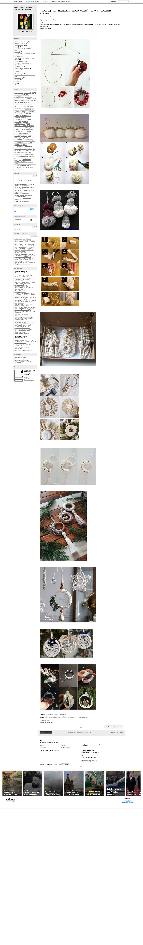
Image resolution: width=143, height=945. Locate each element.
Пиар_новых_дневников (21, 314)
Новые (121, 732)
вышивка (16, 71)
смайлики (56, 750)
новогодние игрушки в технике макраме (22, 116)
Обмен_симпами (28, 318)
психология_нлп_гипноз (21, 341)
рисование (19, 156)
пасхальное (18, 141)
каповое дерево (25, 108)
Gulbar (29, 240)
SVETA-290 (22, 244)
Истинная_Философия (20, 278)
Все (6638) (34, 236)
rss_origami (17, 362)
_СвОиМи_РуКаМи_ (20, 282)
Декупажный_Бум (30, 307)
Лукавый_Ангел (18, 257)
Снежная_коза (24, 262)
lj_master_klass (18, 360)
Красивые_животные (20, 289)
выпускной (19, 95)
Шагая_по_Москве (31, 282)
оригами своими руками (21, 139)
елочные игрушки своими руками (25, 101)
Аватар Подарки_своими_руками (24, 21)
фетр (21, 167)
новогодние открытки (19, 127)
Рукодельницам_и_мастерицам (23, 350)
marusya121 (31, 247)
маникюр (22, 112)
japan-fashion (18, 325)
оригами (16, 64)
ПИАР (25, 281)
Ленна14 (33, 255)
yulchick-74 (31, 248)
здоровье (18, 106)
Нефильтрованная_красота (28, 300)
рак (21, 154)
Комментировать (46, 732)
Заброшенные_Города (20, 285)
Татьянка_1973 (32, 262)
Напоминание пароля (65, 747)
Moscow (16, 326)
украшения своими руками (22, 161)
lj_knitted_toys (18, 361)
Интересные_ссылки (20, 317)
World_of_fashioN (24, 326)
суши (15, 160)
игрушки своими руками (21, 48)
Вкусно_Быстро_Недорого (21, 333)
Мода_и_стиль (31, 278)
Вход (37, 1)
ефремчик (25, 264)
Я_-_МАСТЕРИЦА (22, 328)
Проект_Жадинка (28, 329)
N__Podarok (31, 241)
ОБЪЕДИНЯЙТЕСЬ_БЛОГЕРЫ (23, 304)
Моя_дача (17, 275)
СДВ (29, 310)
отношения (30, 139)
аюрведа (32, 93)
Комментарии (28, 7)
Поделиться (119, 727)
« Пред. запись (71, 732)
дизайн (16, 98)
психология (17, 154)
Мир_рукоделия (29, 293)
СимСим (16, 262)
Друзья (21, 7)
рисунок (27, 156)
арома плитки (20, 93)
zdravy (16, 279)
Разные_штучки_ (19, 287)
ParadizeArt (17, 340)
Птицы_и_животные (20, 292)
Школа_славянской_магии (21, 347)
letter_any (17, 247)
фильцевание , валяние (21, 63)
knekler (20, 246)
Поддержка (112, 2)
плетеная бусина (19, 149)
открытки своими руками (21, 68)
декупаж (25, 95)
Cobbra (20, 239)
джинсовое (28, 97)
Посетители (27, 378)
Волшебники (30, 308)
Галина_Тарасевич (19, 251)
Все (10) (34, 175)
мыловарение (18, 73)
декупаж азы (19, 97)
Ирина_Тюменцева (19, 254)
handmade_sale (28, 324)
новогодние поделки (22, 136)
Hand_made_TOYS (19, 296)
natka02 (25, 248)
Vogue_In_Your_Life (19, 344)
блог (15, 83)
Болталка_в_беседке (20, 332)
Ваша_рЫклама (18, 281)
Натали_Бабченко (28, 258)
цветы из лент (28, 167)
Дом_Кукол (17, 300)
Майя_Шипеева (18, 258)
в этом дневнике (20, 212)
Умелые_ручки (32, 341)
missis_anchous (18, 248)
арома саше (26, 93)
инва (24, 106)
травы (19, 160)
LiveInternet (17, 2)
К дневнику (80, 732)
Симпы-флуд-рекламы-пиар (22, 330)
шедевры (17, 229)
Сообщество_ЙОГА (19, 312)
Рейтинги (47, 1)
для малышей (18, 66)
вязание (16, 52)
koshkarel (24, 246)
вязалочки (17, 305)
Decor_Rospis (32, 321)
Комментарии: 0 (26, 185)
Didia (24, 239)
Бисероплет (24, 310)
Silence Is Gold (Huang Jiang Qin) (24, 184)
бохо (15, 95)
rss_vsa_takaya (26, 361)
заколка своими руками (23, 104)
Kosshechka (17, 241)
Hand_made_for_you (20, 343)
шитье (16, 47)
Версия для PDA (128, 800)
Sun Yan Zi (17, 199)
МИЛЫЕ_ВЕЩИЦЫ (24, 283)
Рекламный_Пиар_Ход (20, 299)
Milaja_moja (24, 241)
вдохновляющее (19, 45)
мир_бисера (30, 299)
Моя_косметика (18, 294)
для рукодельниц (19, 61)
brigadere (31, 244)
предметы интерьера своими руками (24, 53)
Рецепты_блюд (18, 348)
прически (27, 152)
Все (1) (35, 226)
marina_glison (24, 247)
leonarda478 (31, 246)
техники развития (19, 43)
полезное (17, 56)
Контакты (128, 801)
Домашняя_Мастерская (21, 286)
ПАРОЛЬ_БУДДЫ (25, 275)
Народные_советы (23, 279)
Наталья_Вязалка (19, 259)
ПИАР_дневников (19, 311)
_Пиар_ (16, 283)
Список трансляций (20, 357)
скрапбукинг (32, 158)
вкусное (16, 50)
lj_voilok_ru (26, 360)
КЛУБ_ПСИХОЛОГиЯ (20, 315)
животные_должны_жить (21, 319)
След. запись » (90, 732)
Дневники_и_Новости (30, 297)
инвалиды (30, 106)
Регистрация (31, 1)
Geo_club (17, 322)
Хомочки (27, 296)
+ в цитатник (62, 16)
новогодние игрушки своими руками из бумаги (24, 125)
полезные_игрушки (19, 293)
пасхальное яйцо (29, 141)
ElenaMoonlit (17, 240)
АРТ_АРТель (30, 340)
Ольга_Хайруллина (19, 261)
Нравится (110, 727)
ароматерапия (18, 81)
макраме (16, 70)
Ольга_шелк (29, 261)
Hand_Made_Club (19, 324)
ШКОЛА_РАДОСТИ (19, 307)
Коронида (27, 255)
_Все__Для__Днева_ (20, 290)
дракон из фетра (23, 98)
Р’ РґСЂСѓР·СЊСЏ (26, 31)
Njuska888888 (26, 243)
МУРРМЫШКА (27, 257)
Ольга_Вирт (28, 259)
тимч (29, 264)
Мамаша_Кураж (18, 345)
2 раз (48, 720)
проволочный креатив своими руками (24, 75)
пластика (17, 79)
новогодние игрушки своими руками (23, 121)
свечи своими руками (23, 158)
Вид (114, 2)
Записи (16, 7)
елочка (29, 98)
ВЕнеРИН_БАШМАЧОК (27, 250)
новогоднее (30, 112)
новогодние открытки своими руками (23, 128)
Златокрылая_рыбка (20, 252)
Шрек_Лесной (18, 264)
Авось (55, 1)
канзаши (17, 108)
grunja (16, 246)
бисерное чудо (18, 78)
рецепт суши (31, 154)
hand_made (23, 322)
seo (15, 93)
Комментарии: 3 (27, 198)
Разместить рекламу (128, 802)
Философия (17, 310)
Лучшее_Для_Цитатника (21, 328)
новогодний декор (21, 138)
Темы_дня (24, 340)
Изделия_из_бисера (29, 294)
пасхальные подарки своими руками (23, 144)
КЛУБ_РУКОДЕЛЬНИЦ (20, 308)
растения (25, 154)
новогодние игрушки (23, 114)
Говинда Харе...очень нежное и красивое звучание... (23, 196)
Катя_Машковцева (19, 255)
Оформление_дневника (21, 321)
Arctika (16, 239)
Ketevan (33, 240)
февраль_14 (29, 317)
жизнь (28, 102)
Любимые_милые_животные (22, 301)
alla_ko (27, 244)
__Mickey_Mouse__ (27, 325)
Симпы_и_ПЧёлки (30, 311)
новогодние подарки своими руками (23, 132)
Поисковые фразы (29, 380)
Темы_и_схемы (28, 287)
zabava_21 (17, 250)
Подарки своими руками (15, 9)
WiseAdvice (29, 344)
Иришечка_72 (29, 254)
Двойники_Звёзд (19, 297)
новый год (31, 138)
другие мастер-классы (20, 42)
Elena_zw (24, 240)
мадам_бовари (24, 305)
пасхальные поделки (23, 147)
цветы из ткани (19, 169)
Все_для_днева (18, 318)
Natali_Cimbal (18, 243)
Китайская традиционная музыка (24, 187)
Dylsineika (28, 239)
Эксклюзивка (24, 276)
